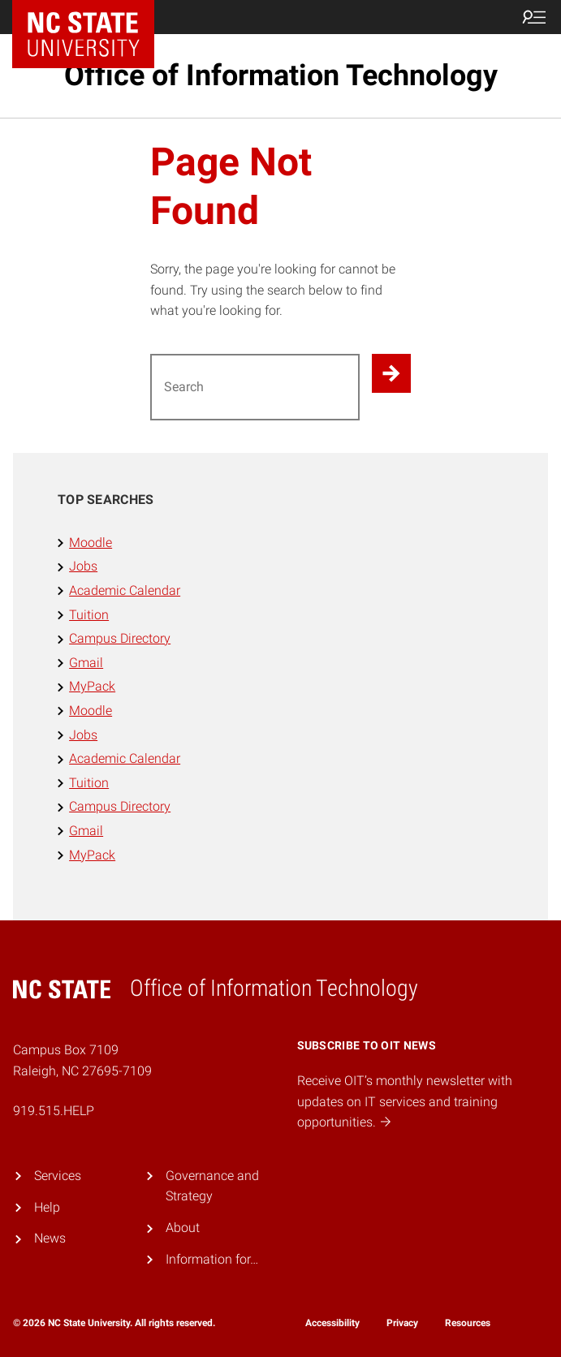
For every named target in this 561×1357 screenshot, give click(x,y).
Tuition (89, 614)
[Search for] (255, 387)
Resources (467, 1323)
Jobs (83, 566)
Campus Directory (119, 638)
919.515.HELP (53, 1110)
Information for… (212, 1259)
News (50, 1238)
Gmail (86, 662)
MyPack (92, 686)
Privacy (402, 1323)
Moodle (90, 542)
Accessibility (332, 1323)
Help (47, 1207)
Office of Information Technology (281, 75)
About (183, 1227)
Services (57, 1175)
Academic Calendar (124, 590)
